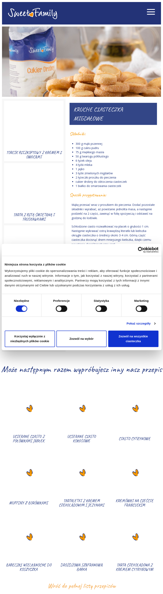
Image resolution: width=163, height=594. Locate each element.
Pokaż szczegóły (139, 323)
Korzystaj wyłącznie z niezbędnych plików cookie (29, 339)
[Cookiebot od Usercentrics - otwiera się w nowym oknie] (140, 250)
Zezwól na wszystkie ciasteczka (133, 339)
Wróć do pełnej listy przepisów (82, 585)
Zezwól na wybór (81, 338)
